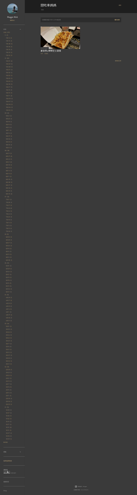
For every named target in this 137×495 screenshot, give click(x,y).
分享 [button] (42, 53)
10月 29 (9, 64)
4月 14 (9, 309)
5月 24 (9, 271)
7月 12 (9, 225)
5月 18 (9, 280)
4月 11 (8, 312)
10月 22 (9, 78)
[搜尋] (120, 5)
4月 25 (9, 303)
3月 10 (9, 352)
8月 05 (9, 191)
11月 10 (9, 41)
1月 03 (9, 439)
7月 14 (9, 222)
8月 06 (9, 188)
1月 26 (8, 416)
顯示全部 (117, 20)
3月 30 (9, 329)
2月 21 (8, 378)
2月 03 (9, 404)
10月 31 (9, 61)
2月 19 (9, 381)
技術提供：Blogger (81, 486)
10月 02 (9, 110)
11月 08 (9, 44)
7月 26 (9, 208)
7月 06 (9, 231)
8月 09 (9, 179)
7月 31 (9, 199)
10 (7, 58)
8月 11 (8, 176)
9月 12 (9, 127)
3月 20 (9, 341)
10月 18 (9, 84)
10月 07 (9, 101)
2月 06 (9, 401)
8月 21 (9, 162)
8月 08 (9, 182)
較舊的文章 (118, 61)
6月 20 (9, 245)
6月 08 (9, 260)
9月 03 (9, 145)
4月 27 (9, 300)
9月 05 (9, 142)
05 (7, 263)
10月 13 (9, 93)
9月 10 (9, 133)
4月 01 (9, 320)
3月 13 (8, 349)
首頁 (42, 10)
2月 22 (9, 375)
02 (7, 367)
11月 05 (9, 49)
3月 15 (8, 346)
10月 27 (9, 70)
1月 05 (9, 436)
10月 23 (9, 75)
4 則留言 (46, 53)
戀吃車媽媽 (48, 5)
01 (7, 407)
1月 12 (8, 430)
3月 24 (9, 335)
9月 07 (9, 136)
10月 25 (9, 72)
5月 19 (8, 277)
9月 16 (9, 124)
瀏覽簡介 (12, 20)
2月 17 (9, 384)
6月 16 (8, 248)
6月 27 (9, 243)
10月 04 (9, 107)
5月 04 (9, 289)
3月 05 (9, 358)
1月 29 (9, 410)
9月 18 (9, 121)
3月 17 (9, 344)
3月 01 (9, 364)
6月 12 (8, 257)
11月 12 (9, 38)
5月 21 (8, 274)
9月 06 (9, 139)
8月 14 (9, 171)
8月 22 (9, 159)
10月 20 (9, 81)
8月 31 (9, 153)
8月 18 (9, 165)
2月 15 (8, 390)
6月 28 (9, 240)
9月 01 (9, 147)
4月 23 (9, 306)
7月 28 (9, 202)
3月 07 (9, 355)
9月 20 (9, 119)
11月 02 (9, 55)
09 (7, 113)
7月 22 (9, 214)
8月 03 (9, 194)
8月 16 (9, 168)
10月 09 (9, 98)
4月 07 (9, 315)
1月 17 (8, 424)
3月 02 (9, 361)
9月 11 (8, 130)
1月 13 (8, 427)
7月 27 (9, 205)
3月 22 (9, 338)
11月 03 (9, 52)
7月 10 (9, 228)
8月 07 (9, 185)
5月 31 (8, 266)
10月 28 (9, 67)
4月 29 (9, 297)
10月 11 (9, 96)
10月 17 (9, 87)
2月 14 (9, 393)
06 (7, 234)
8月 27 (9, 156)
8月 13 (9, 173)
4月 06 (9, 318)
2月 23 (9, 372)
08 (7, 150)
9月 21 (9, 116)
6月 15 (8, 251)
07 (7, 197)
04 (7, 295)
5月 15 (8, 283)
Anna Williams (84, 489)
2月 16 (8, 387)
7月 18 (9, 220)
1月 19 (8, 421)
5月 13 (8, 286)
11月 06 (9, 46)
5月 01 (9, 292)
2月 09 (9, 398)
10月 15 (9, 90)
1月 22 (8, 418)
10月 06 (9, 104)
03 (7, 323)
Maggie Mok (12, 17)
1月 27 (9, 413)
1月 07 (9, 433)
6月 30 (9, 237)
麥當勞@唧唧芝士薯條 (51, 50)
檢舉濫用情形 (7, 461)
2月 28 (9, 369)
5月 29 (9, 269)
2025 (6, 32)
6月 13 (8, 254)
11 (6, 35)
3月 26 (9, 332)
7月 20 (9, 217)
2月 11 (8, 395)
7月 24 (9, 211)
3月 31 (8, 326)
